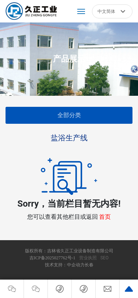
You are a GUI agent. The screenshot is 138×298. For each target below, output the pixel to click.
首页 (105, 216)
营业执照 (88, 257)
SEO (104, 257)
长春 (89, 264)
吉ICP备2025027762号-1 (52, 257)
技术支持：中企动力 (65, 264)
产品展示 (69, 58)
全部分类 (69, 115)
